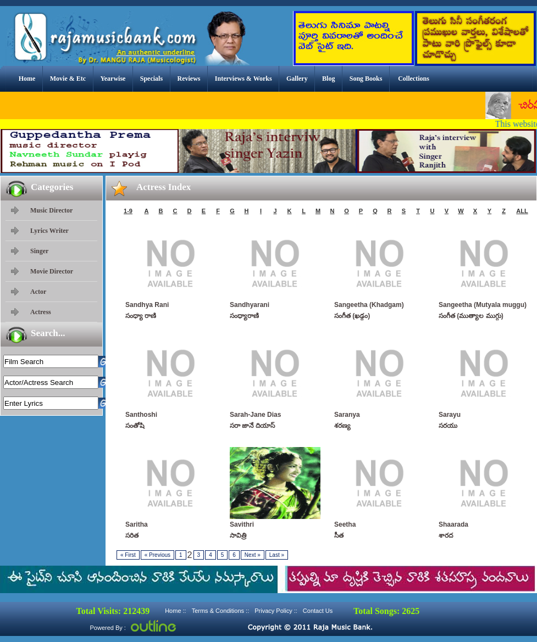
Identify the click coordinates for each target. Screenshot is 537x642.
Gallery (297, 78)
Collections (413, 78)
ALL (522, 211)
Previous (157, 555)
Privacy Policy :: (275, 610)
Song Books (366, 78)
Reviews (188, 78)
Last (276, 555)
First (128, 555)
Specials (151, 78)
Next (253, 555)
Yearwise (112, 78)
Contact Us (318, 610)
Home (27, 78)
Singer (39, 251)
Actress (40, 312)
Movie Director (51, 271)
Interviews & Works (243, 78)
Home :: (175, 610)
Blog (328, 78)
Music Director (51, 210)
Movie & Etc (68, 78)
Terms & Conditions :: (221, 610)
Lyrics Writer (49, 231)
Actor (38, 291)
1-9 (128, 211)
